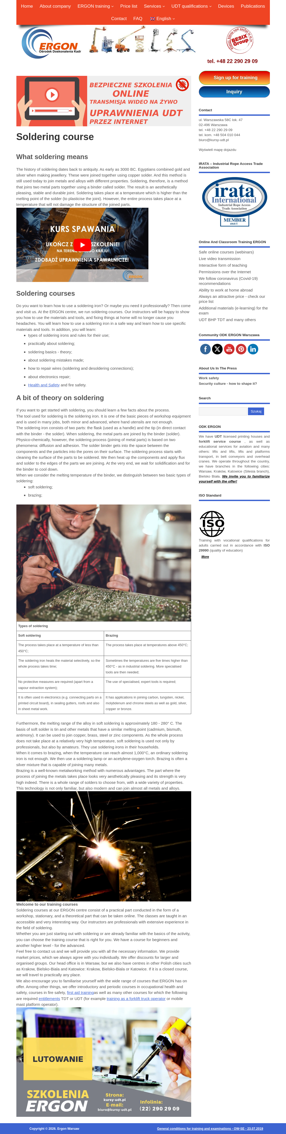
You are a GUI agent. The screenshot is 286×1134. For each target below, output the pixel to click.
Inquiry (234, 91)
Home (27, 6)
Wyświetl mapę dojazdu (217, 150)
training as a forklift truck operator (136, 998)
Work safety (209, 378)
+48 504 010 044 (226, 135)
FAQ (137, 18)
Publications (253, 6)
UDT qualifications (191, 6)
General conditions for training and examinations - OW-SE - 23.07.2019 (210, 1129)
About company (55, 6)
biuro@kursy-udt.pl (214, 140)
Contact (119, 18)
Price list (128, 6)
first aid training (80, 992)
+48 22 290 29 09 (237, 61)
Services (154, 6)
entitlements (49, 998)
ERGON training (96, 6)
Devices (226, 6)
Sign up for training (235, 77)
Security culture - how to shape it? (228, 384)
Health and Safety (44, 385)
